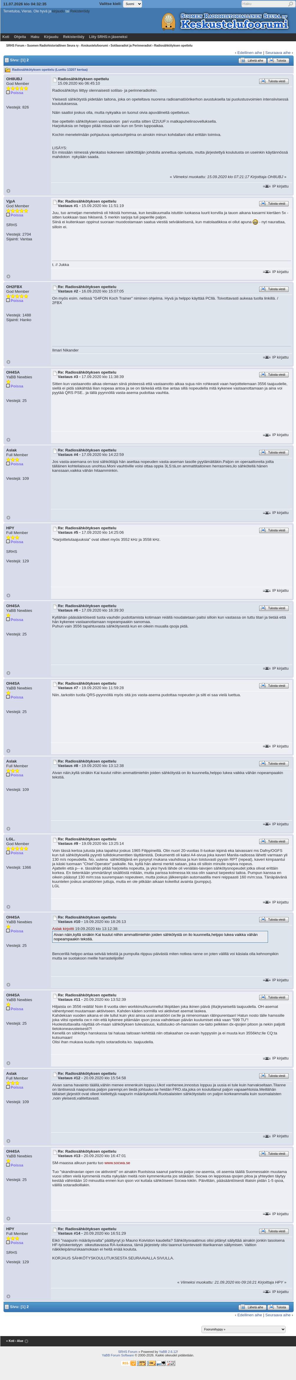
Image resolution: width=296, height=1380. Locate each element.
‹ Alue (19, 1341)
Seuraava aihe (278, 52)
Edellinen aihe (249, 52)
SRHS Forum (15, 45)
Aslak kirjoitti (63, 928)
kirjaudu (58, 11)
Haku (35, 37)
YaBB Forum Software (118, 1355)
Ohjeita (20, 37)
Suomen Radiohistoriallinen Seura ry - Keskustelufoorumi (67, 45)
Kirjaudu (51, 37)
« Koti (10, 1341)
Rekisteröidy (80, 11)
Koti (5, 37)
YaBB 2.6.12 (168, 1351)
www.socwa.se (117, 1163)
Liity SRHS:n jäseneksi (108, 37)
